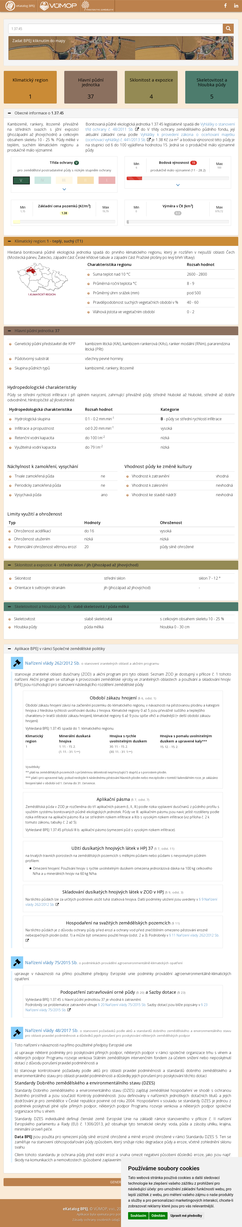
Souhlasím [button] (138, 1216)
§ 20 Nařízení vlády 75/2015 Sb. (122, 1004)
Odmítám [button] (158, 1216)
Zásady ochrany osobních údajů (96, 1219)
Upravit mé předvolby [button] (186, 1216)
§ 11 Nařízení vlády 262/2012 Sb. (194, 935)
